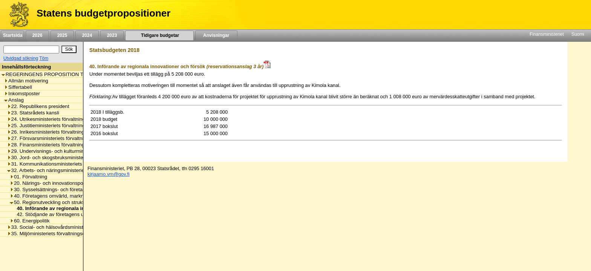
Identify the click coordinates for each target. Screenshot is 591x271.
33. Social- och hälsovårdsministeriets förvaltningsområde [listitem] (73, 227)
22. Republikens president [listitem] (38, 106)
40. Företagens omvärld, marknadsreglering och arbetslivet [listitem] (77, 196)
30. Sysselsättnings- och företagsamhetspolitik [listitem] (63, 189)
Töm (43, 58)
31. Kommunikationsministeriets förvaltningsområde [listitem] (66, 164)
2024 (87, 35)
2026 (37, 35)
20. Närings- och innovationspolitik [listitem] (50, 183)
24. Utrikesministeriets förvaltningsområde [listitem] (56, 119)
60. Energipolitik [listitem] (30, 221)
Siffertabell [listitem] (18, 87)
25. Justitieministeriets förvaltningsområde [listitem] (56, 125)
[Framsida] (16, 14)
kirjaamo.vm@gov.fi (108, 174)
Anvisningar (216, 35)
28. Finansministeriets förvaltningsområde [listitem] (55, 145)
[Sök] (31, 49)
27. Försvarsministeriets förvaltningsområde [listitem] (58, 138)
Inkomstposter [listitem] (22, 93)
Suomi (577, 34)
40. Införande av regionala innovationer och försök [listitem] (74, 208)
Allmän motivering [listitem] (26, 81)
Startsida (12, 35)
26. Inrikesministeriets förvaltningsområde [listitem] (55, 132)
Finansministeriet (547, 34)
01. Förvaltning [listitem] (28, 177)
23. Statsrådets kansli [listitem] (33, 113)
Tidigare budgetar (159, 35)
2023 (111, 35)
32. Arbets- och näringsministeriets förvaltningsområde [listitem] (70, 170)
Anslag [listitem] (14, 100)
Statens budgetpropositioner (103, 13)
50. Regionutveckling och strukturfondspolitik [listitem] (61, 202)
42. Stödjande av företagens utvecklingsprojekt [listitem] (66, 214)
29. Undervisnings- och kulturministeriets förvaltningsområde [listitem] (76, 151)
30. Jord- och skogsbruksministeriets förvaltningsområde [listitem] (72, 157)
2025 (62, 35)
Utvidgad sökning (20, 58)
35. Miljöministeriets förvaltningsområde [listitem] (53, 233)
